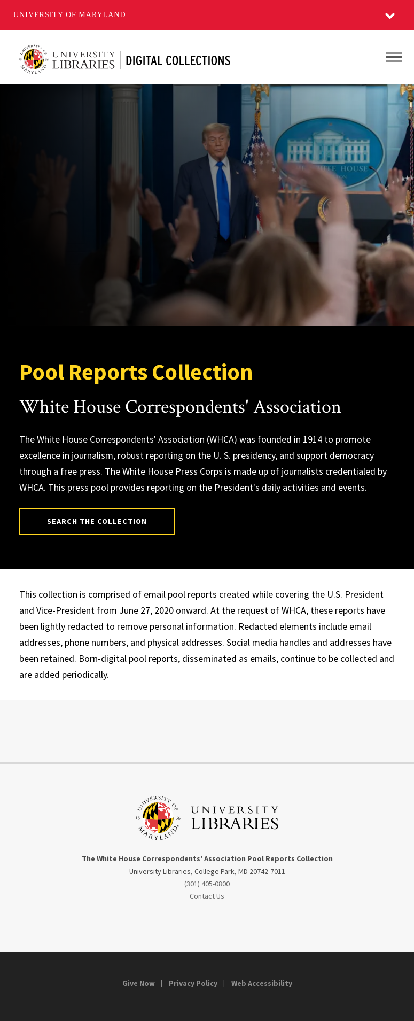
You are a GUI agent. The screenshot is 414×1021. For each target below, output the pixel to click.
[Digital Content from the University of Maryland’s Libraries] (125, 57)
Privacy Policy (193, 983)
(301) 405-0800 (207, 883)
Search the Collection (97, 521)
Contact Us (207, 896)
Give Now (138, 983)
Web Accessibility (261, 983)
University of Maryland (69, 15)
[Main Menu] (393, 57)
